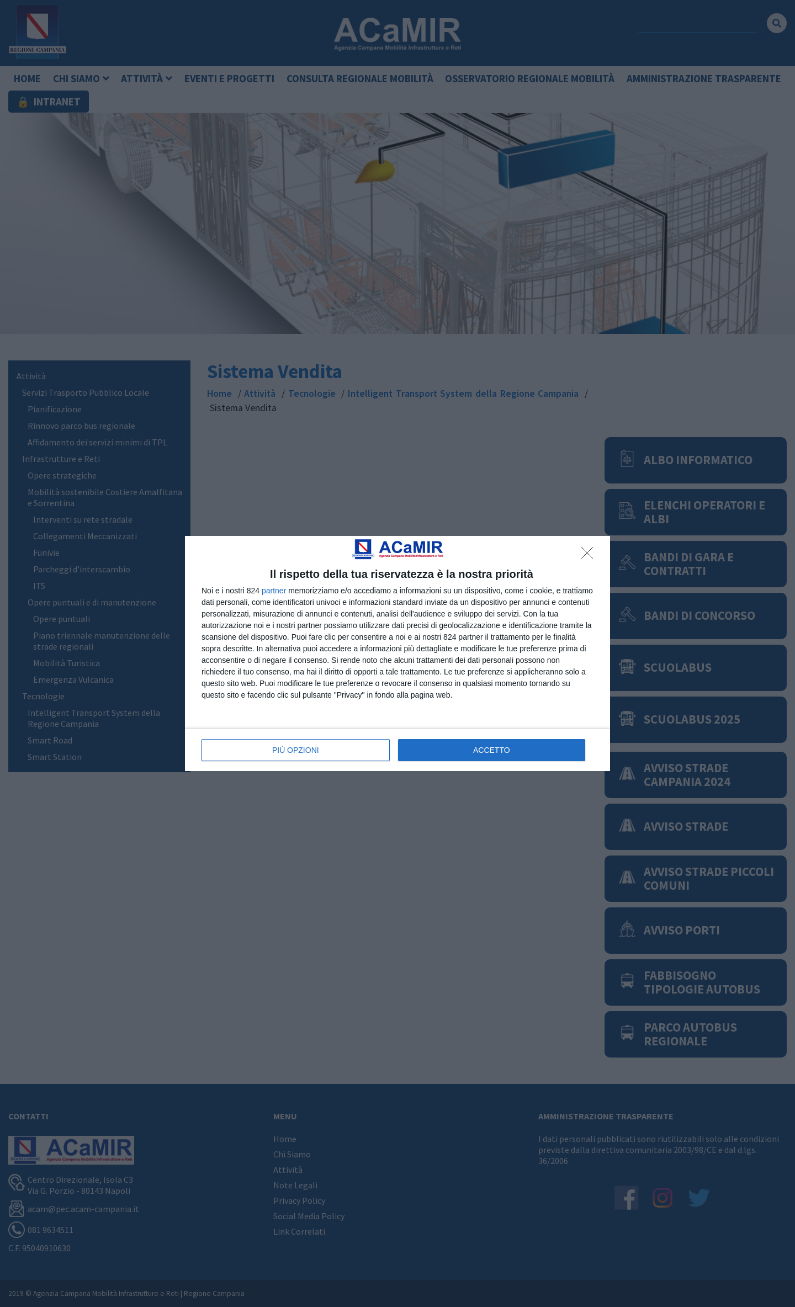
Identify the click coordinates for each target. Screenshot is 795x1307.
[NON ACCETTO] (590, 556)
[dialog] (397, 654)
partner (274, 590)
